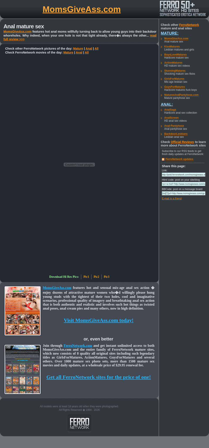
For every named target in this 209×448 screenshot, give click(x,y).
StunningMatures (175, 70)
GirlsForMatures (174, 78)
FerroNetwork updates (179, 159)
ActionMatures (173, 62)
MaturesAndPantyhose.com (181, 94)
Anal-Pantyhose (174, 125)
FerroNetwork (189, 25)
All (96, 48)
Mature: (170, 33)
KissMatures (172, 46)
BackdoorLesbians (175, 133)
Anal (89, 48)
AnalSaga (170, 109)
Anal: (167, 104)
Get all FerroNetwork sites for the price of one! (98, 377)
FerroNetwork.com (78, 345)
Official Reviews (182, 142)
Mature (78, 48)
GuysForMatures (174, 86)
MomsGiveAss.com (82, 9)
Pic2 (96, 276)
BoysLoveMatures (175, 54)
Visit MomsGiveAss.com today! (98, 320)
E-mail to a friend (172, 198)
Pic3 (106, 276)
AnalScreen (171, 117)
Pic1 (86, 276)
